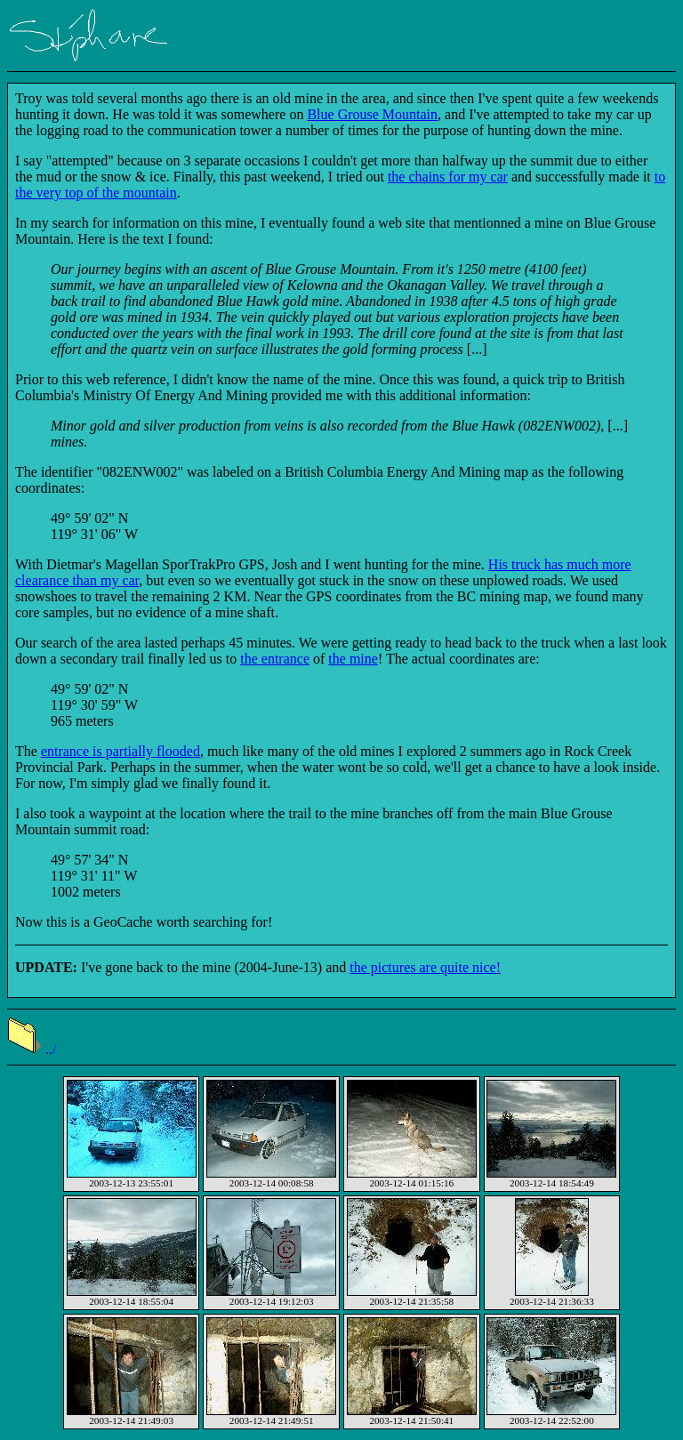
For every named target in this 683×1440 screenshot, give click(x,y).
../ (31, 1049)
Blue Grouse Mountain (372, 114)
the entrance (274, 658)
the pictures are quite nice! (425, 967)
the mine (353, 658)
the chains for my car (448, 176)
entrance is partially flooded (120, 751)
